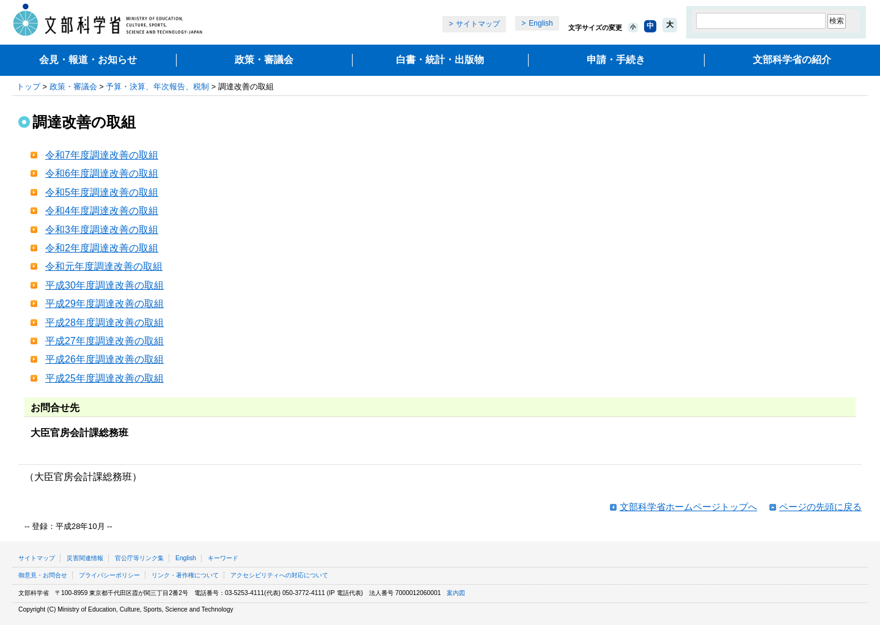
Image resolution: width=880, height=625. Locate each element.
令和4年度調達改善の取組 (101, 210)
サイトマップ (478, 24)
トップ (28, 86)
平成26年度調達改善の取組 (104, 359)
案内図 (456, 593)
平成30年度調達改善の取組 (104, 285)
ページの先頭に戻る (820, 506)
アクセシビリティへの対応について (279, 575)
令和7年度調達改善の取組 (101, 155)
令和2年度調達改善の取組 (101, 248)
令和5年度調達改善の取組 (101, 192)
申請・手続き (616, 59)
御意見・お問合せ (42, 575)
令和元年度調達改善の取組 (104, 266)
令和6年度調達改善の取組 (101, 173)
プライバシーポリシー (109, 575)
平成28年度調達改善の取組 (104, 322)
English (540, 23)
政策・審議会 (264, 59)
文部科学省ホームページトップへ (688, 506)
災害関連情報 (85, 558)
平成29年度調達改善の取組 (104, 303)
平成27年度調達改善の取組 (104, 341)
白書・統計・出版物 (440, 59)
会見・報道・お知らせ (88, 59)
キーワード (223, 558)
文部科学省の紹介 (792, 59)
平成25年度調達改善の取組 (104, 378)
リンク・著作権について (185, 575)
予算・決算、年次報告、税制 (157, 86)
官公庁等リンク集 (139, 558)
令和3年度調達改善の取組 (101, 229)
